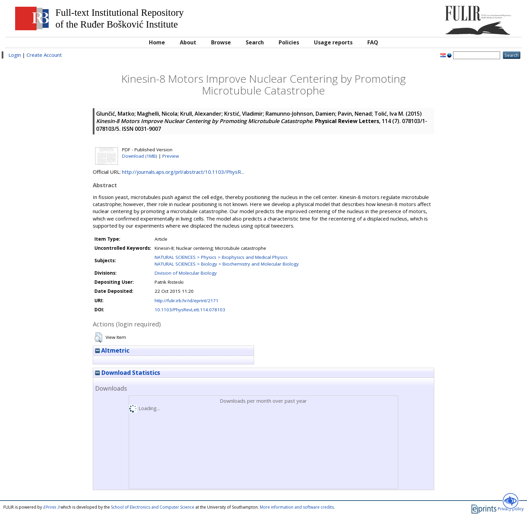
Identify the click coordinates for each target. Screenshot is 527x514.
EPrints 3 (51, 507)
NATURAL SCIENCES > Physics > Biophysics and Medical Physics (221, 257)
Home (157, 42)
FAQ (372, 42)
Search (255, 42)
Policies (289, 42)
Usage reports (333, 42)
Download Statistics (127, 373)
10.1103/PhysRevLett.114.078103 (190, 310)
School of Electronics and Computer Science (152, 507)
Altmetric (112, 350)
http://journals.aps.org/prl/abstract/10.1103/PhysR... (183, 171)
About (188, 42)
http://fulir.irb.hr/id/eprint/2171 (186, 301)
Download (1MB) (139, 156)
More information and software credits (297, 507)
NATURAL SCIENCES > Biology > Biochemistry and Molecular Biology (227, 264)
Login (14, 54)
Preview (170, 156)
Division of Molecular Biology (186, 273)
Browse (221, 42)
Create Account (44, 54)
